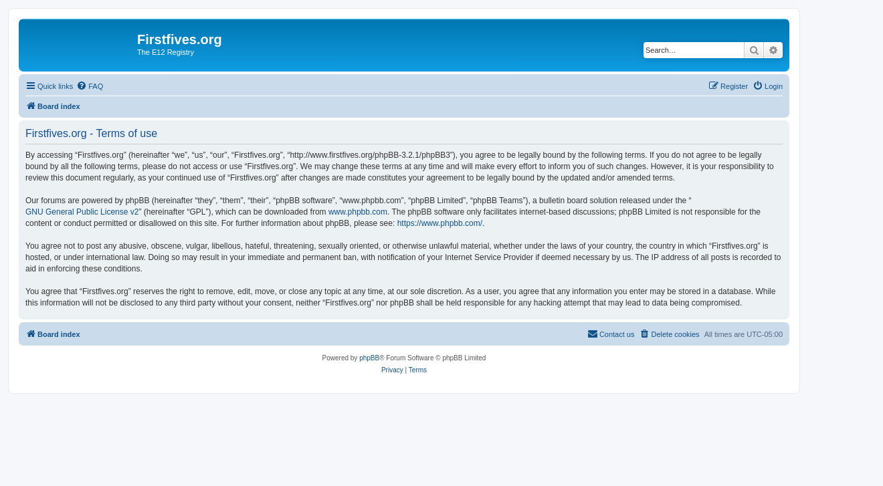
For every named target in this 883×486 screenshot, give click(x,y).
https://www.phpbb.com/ (439, 223)
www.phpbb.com (357, 212)
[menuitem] (89, 86)
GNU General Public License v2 (81, 212)
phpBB (369, 358)
